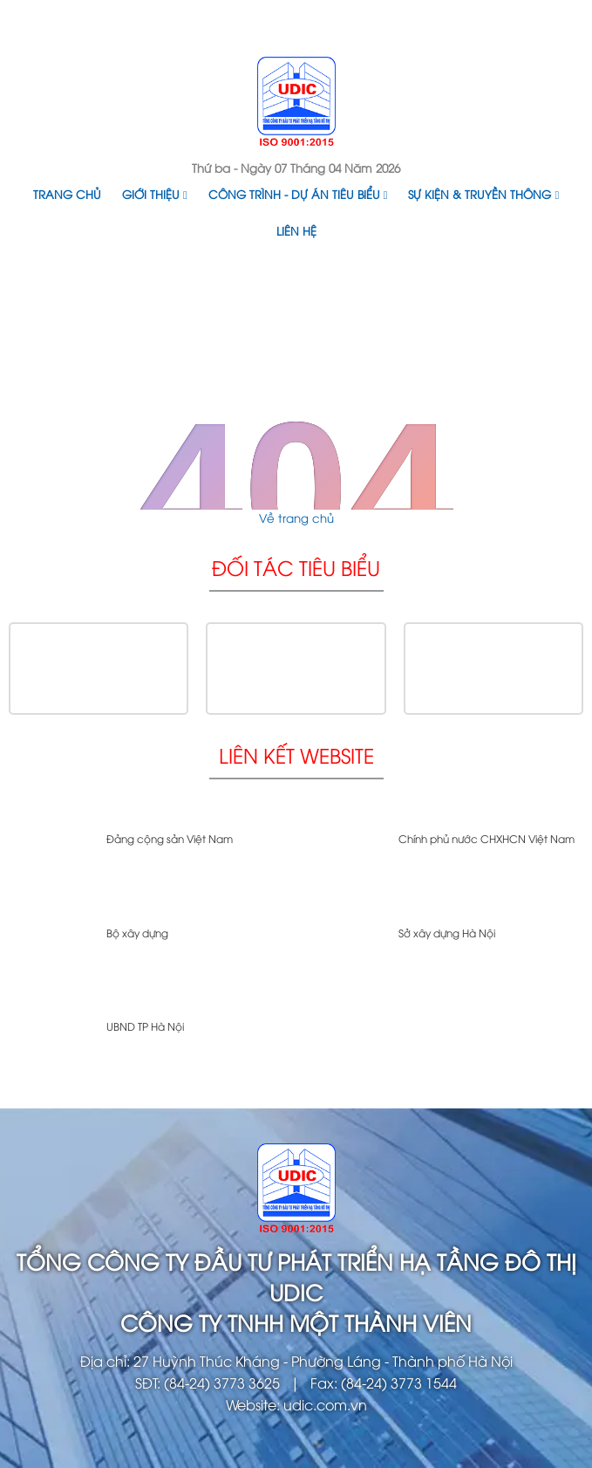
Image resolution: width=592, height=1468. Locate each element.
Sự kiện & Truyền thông (483, 194)
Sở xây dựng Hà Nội (446, 932)
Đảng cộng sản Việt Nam (169, 838)
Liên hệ (296, 230)
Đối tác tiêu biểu (296, 566)
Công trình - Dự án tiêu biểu (298, 194)
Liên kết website (296, 754)
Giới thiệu (154, 194)
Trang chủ (67, 194)
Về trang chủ (296, 517)
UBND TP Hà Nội (145, 1026)
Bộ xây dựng (137, 932)
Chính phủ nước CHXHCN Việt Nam (486, 838)
